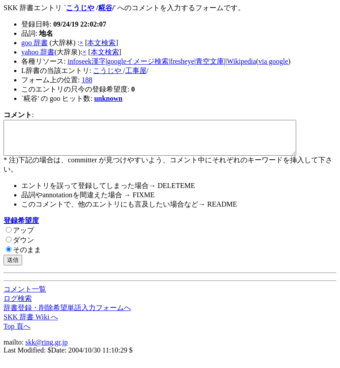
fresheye (182, 61)
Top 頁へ (17, 333)
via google (273, 61)
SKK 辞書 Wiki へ (31, 323)
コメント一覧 (25, 295)
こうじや (80, 8)
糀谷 (105, 8)
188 (86, 80)
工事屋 (136, 70)
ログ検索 (18, 305)
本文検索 (101, 42)
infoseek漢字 (86, 61)
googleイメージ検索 (138, 61)
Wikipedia (241, 61)
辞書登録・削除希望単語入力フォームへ (67, 314)
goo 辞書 (34, 42)
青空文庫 (210, 61)
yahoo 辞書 (37, 52)
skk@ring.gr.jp (46, 349)
